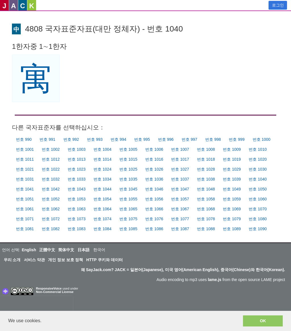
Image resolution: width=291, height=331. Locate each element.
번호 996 (166, 139)
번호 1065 (128, 209)
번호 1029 (232, 169)
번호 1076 (154, 219)
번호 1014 (102, 159)
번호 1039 (232, 179)
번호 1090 (258, 229)
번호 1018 (206, 159)
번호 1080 (258, 219)
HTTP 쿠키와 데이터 (104, 259)
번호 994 (118, 139)
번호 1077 (180, 219)
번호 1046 (154, 189)
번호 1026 (154, 169)
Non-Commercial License (55, 292)
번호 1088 (206, 229)
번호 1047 (180, 189)
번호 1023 (77, 169)
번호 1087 (180, 229)
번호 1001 (25, 149)
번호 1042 (51, 189)
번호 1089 (232, 229)
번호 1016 (154, 159)
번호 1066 (154, 209)
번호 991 (47, 139)
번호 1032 (51, 179)
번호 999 (236, 139)
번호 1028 (206, 169)
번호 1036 (154, 179)
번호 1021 (25, 169)
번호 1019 (232, 159)
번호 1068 (206, 209)
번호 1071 (25, 219)
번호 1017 (180, 159)
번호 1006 (154, 149)
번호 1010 (258, 149)
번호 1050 (258, 189)
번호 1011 (25, 159)
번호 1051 (25, 199)
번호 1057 (180, 199)
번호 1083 (77, 229)
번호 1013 (77, 159)
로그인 (278, 5)
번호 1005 (128, 149)
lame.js (214, 279)
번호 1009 (232, 149)
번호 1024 (102, 169)
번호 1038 (206, 179)
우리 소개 (12, 259)
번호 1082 (51, 229)
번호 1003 (77, 149)
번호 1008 (206, 149)
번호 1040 (258, 179)
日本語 (84, 250)
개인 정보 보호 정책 (65, 259)
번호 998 (213, 139)
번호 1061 (25, 209)
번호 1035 (128, 179)
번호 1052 (51, 199)
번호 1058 (206, 199)
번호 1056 (154, 199)
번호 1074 (102, 219)
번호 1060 (258, 199)
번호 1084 (102, 229)
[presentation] (36, 304)
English (29, 250)
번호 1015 (128, 159)
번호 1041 (25, 189)
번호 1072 (51, 219)
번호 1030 (258, 169)
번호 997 (189, 139)
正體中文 (47, 250)
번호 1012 (51, 159)
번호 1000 (262, 139)
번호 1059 (232, 199)
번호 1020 (258, 159)
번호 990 (24, 139)
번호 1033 (77, 179)
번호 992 (71, 139)
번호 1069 (232, 209)
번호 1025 (128, 169)
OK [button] (263, 321)
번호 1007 (180, 149)
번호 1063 (77, 209)
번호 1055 (128, 199)
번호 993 (95, 139)
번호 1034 (102, 179)
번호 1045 (128, 189)
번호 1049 (232, 189)
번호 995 (142, 139)
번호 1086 (154, 229)
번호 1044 (102, 189)
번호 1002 (51, 149)
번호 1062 (51, 209)
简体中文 (66, 250)
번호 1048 (206, 189)
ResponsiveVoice (49, 288)
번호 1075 (128, 219)
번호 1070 (258, 209)
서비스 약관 (34, 259)
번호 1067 (180, 209)
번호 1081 (25, 229)
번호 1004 (102, 149)
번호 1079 (232, 219)
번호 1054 (102, 199)
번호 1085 (128, 229)
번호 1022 (51, 169)
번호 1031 (25, 179)
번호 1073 (77, 219)
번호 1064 (102, 209)
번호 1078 (206, 219)
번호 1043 (77, 189)
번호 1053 (77, 199)
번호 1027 (180, 169)
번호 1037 (180, 179)
